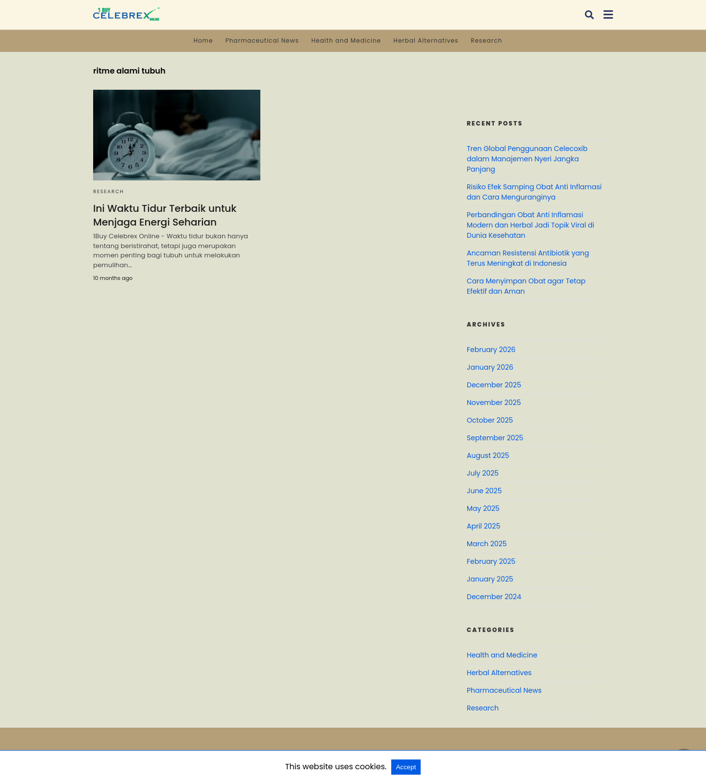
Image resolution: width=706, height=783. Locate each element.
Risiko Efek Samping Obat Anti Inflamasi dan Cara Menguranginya (534, 192)
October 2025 (490, 420)
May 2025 (483, 508)
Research (486, 40)
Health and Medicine (346, 40)
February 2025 (491, 561)
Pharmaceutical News (262, 40)
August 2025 (488, 455)
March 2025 (487, 544)
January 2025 (490, 579)
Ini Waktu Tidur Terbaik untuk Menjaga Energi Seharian (164, 215)
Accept (406, 767)
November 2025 (494, 402)
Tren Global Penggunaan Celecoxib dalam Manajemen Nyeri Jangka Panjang (527, 159)
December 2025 (494, 385)
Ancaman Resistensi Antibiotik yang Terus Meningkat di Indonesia (528, 258)
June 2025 (484, 491)
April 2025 (483, 526)
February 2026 (491, 349)
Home (203, 40)
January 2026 (490, 367)
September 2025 (495, 438)
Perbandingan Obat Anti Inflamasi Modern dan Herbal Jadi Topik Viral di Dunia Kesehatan (530, 225)
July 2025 (483, 473)
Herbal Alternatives (426, 40)
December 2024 (494, 597)
